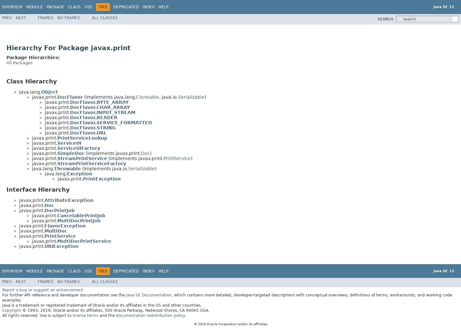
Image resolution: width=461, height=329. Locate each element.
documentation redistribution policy (150, 315)
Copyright (11, 310)
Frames (45, 18)
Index (148, 7)
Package (55, 7)
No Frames (68, 18)
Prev (7, 18)
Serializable (191, 97)
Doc (145, 153)
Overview (12, 7)
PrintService (177, 158)
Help (163, 7)
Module (34, 7)
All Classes (105, 18)
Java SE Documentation (149, 295)
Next (21, 18)
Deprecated (126, 7)
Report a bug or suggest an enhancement (42, 290)
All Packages (19, 62)
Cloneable (147, 97)
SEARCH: (385, 19)
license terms (85, 315)
